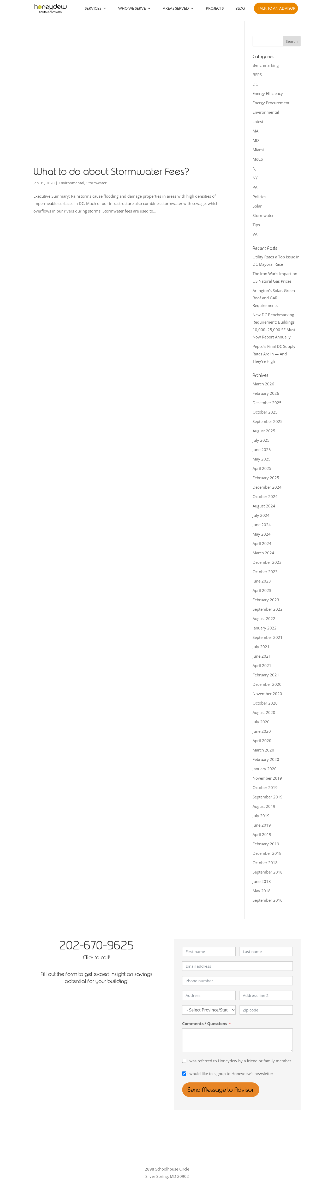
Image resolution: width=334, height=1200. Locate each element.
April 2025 (262, 468)
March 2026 (263, 383)
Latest (258, 121)
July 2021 (261, 646)
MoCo (258, 159)
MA (255, 131)
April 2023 (262, 590)
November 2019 (267, 778)
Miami (258, 149)
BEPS (257, 74)
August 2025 (264, 430)
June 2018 (262, 881)
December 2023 (267, 562)
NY (255, 177)
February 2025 (266, 477)
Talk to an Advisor (276, 8)
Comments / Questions (204, 1023)
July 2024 (261, 515)
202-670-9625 (96, 945)
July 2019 (261, 815)
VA (255, 234)
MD (256, 140)
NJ (255, 168)
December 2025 (267, 402)
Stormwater (96, 182)
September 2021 (268, 637)
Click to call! (96, 957)
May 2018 (262, 890)
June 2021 (262, 656)
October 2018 (265, 862)
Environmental (71, 182)
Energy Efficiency (268, 93)
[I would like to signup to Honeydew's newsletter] (184, 1073)
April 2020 (262, 740)
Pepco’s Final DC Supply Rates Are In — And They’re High (274, 354)
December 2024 (267, 487)
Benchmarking (266, 65)
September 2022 (268, 609)
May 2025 (262, 459)
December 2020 (267, 684)
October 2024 (265, 496)
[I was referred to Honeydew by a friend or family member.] (184, 1061)
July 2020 (261, 721)
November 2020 (267, 693)
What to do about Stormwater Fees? (111, 172)
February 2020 (266, 759)
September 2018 (268, 872)
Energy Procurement (271, 102)
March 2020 (263, 750)
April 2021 (262, 665)
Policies (259, 196)
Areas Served (176, 8)
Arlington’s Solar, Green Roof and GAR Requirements (274, 298)
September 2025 (268, 421)
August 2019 (264, 806)
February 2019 (266, 843)
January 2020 (265, 768)
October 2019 (265, 787)
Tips (256, 224)
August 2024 (264, 505)
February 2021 (266, 674)
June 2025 (262, 449)
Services (93, 8)
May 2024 (262, 534)
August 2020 (264, 712)
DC (255, 84)
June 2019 (262, 825)
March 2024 (263, 552)
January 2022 (265, 628)
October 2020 (265, 703)
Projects (215, 8)
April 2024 (262, 543)
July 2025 (261, 440)
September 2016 (268, 900)
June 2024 (262, 524)
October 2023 (265, 571)
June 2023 (262, 581)
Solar (257, 206)
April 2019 (262, 834)
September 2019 (268, 796)
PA (255, 187)
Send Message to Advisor (224, 1089)
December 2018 (267, 853)
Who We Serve (132, 8)
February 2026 (266, 393)
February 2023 (266, 599)
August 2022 (264, 618)
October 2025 (265, 412)
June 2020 (262, 731)
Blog (240, 8)
